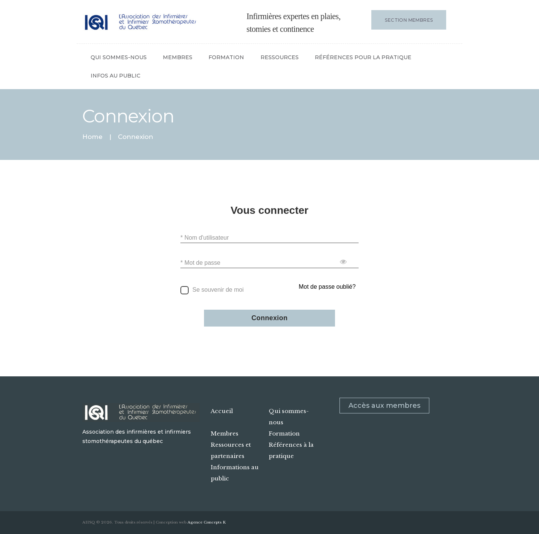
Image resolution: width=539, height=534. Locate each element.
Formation (284, 433)
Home (92, 136)
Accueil (222, 411)
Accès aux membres (384, 405)
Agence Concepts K (207, 522)
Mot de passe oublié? (327, 286)
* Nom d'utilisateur (204, 237)
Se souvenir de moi (218, 289)
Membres (224, 433)
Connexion (270, 318)
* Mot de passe (200, 263)
